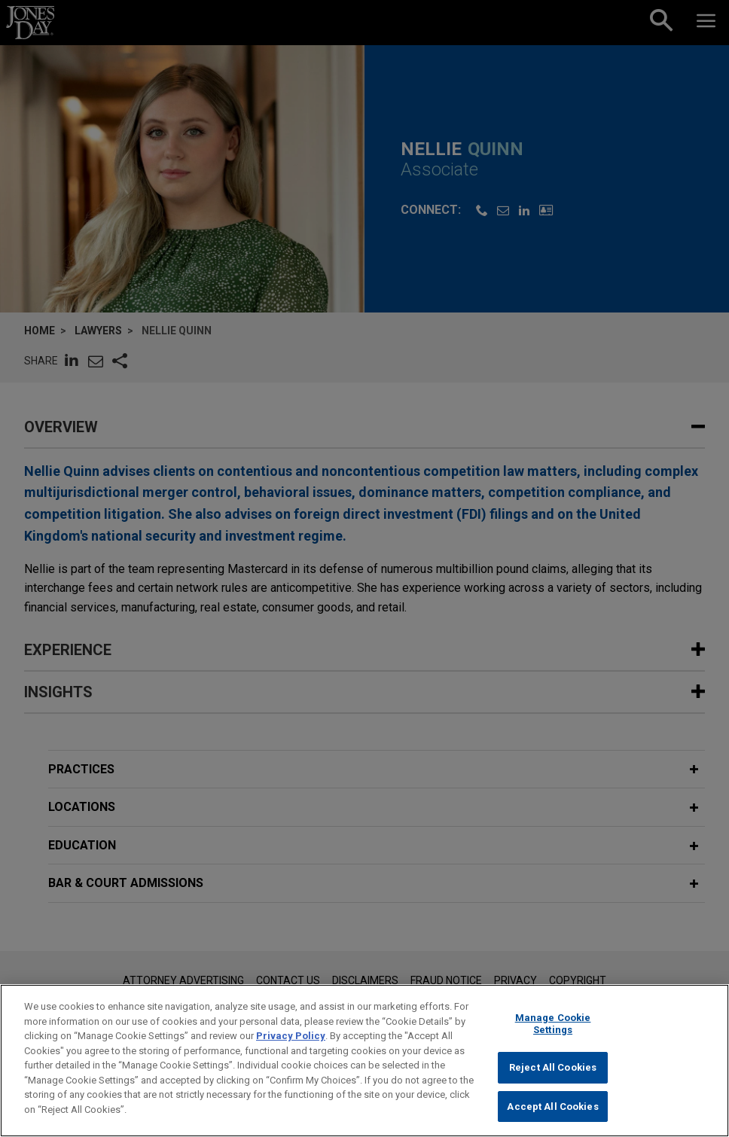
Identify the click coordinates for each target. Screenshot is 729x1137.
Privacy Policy (290, 1043)
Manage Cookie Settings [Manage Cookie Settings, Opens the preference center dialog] (553, 1031)
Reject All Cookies (552, 1075)
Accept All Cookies (552, 1114)
